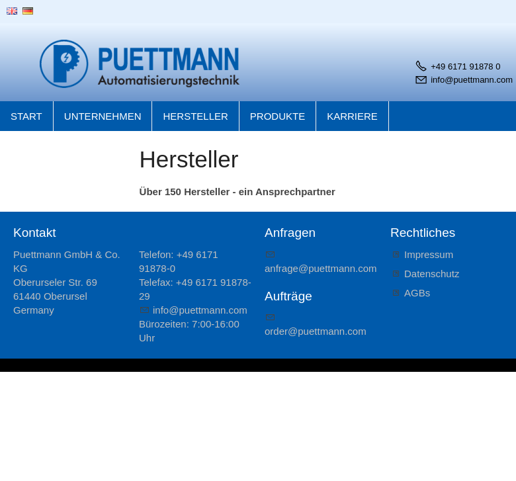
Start (26, 116)
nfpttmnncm (200, 310)
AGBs (417, 292)
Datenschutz (431, 273)
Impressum (428, 254)
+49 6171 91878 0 (465, 66)
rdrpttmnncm (315, 331)
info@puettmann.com (472, 80)
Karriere (352, 116)
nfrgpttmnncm (321, 268)
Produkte (277, 116)
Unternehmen (103, 116)
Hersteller (195, 116)
